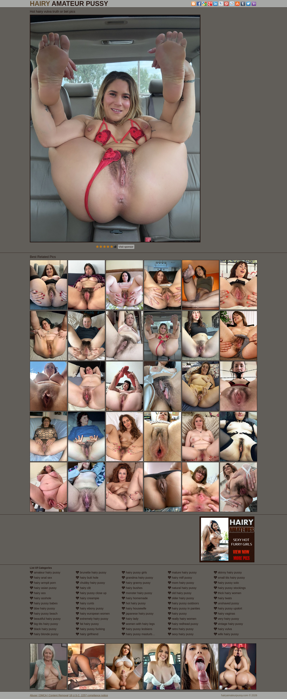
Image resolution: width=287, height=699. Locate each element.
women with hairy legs (138, 623)
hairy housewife (134, 608)
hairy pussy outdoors (183, 603)
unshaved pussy (226, 603)
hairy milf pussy (180, 577)
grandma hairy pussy (137, 577)
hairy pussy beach (43, 613)
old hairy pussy (179, 593)
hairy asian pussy (43, 587)
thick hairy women (227, 593)
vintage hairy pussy (228, 623)
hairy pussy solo (226, 582)
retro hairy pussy (181, 629)
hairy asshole (40, 598)
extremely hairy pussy (92, 618)
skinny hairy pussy (228, 572)
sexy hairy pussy (181, 634)
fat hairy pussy (87, 623)
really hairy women (182, 618)
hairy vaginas (224, 613)
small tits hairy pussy (229, 577)
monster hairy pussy (137, 593)
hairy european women (93, 613)
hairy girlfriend (87, 634)
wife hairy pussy (226, 634)
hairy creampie (87, 598)
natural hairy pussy (182, 587)
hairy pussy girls (134, 572)
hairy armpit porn (43, 582)
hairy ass (38, 593)
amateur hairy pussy (45, 572)
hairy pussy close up (91, 593)
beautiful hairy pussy (45, 618)
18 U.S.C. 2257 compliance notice (88, 695)
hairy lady (130, 618)
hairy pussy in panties (184, 608)
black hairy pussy (43, 629)
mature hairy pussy (182, 572)
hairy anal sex (41, 577)
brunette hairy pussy (91, 572)
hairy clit (83, 587)
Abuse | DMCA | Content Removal (49, 695)
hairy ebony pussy (89, 608)
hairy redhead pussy (183, 623)
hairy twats (223, 598)
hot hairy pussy (134, 603)
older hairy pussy (181, 598)
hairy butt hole (87, 577)
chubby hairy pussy (90, 582)
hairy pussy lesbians (137, 629)
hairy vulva (223, 629)
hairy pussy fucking (90, 629)
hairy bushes (132, 587)
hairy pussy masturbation (140, 634)
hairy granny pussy (136, 582)
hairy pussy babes (43, 603)
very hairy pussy (226, 618)
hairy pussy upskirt (228, 608)
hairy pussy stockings (230, 587)
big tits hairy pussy (44, 623)
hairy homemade (135, 598)
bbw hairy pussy (42, 608)
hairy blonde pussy (44, 634)
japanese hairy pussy (137, 613)
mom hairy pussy (181, 582)
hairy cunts (85, 603)
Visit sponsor (126, 246)
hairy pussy (177, 613)
